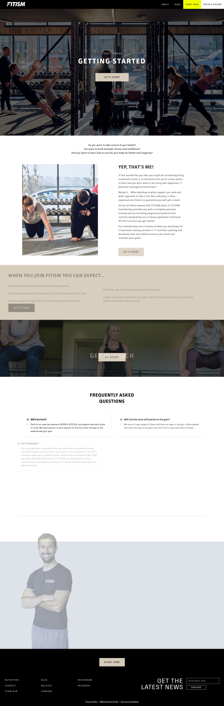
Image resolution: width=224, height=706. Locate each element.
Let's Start (112, 77)
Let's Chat (112, 359)
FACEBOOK (84, 686)
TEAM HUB (11, 691)
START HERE (192, 5)
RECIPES (46, 686)
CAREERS (46, 691)
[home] (16, 4)
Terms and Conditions (129, 702)
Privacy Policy (91, 702)
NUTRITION (12, 680)
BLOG (44, 680)
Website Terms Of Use (109, 702)
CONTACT (10, 686)
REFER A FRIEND (212, 5)
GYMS (177, 5)
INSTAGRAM (85, 680)
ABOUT (165, 5)
